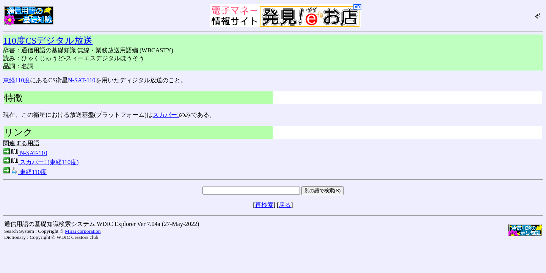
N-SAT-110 (82, 80)
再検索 (264, 205)
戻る (285, 205)
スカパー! (166, 114)
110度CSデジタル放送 (48, 41)
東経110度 (16, 80)
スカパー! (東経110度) (40, 162)
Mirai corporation (82, 231)
